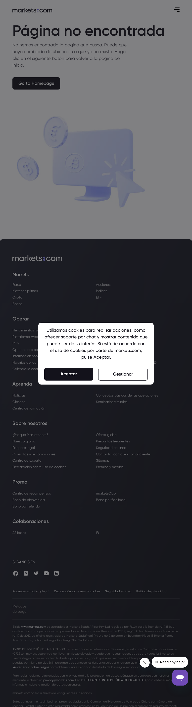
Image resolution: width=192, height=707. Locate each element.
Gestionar (123, 374)
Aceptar (68, 374)
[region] (96, 354)
